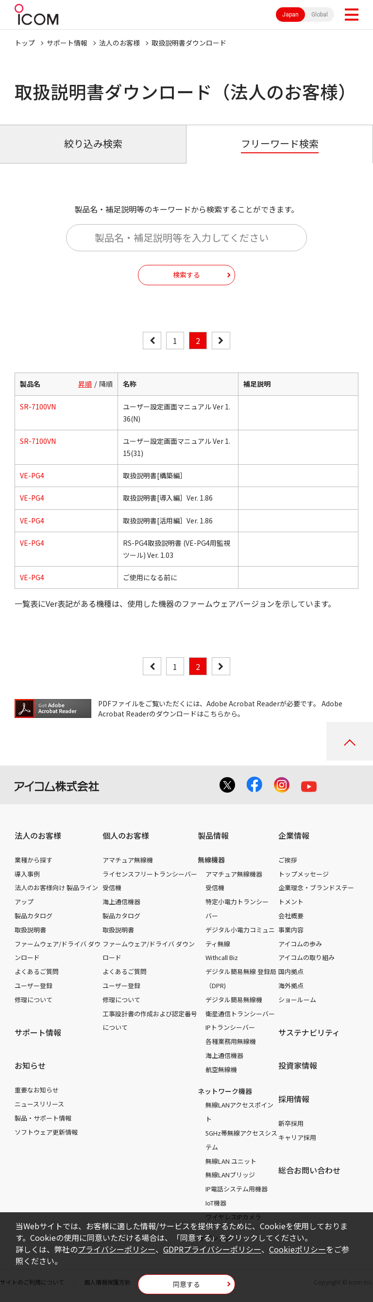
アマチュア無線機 (127, 859)
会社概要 (291, 915)
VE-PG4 (32, 475)
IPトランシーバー (230, 1027)
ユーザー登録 (33, 985)
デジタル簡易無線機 (233, 999)
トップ (25, 43)
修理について (33, 999)
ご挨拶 (287, 859)
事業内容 (291, 929)
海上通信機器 (121, 901)
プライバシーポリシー (116, 1249)
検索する (186, 274)
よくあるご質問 (37, 971)
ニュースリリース (39, 1103)
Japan (290, 14)
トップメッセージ (303, 874)
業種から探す (33, 859)
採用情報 (293, 1099)
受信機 (111, 887)
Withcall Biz (221, 957)
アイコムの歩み (300, 943)
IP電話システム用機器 (236, 1188)
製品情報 (213, 835)
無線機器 (211, 859)
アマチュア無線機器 (233, 874)
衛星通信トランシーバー (240, 1013)
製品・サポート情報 (43, 1118)
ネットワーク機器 (225, 1091)
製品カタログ (33, 915)
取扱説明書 (30, 929)
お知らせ (30, 1065)
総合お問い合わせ (309, 1170)
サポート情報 (67, 43)
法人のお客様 (119, 43)
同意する (186, 1284)
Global (319, 14)
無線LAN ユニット (230, 1161)
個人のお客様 (125, 835)
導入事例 (27, 874)
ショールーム (297, 999)
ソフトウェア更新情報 (46, 1132)
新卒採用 (291, 1123)
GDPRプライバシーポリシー (212, 1249)
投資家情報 (297, 1065)
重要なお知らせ (37, 1089)
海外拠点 (291, 985)
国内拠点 (291, 971)
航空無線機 (221, 1069)
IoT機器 (215, 1202)
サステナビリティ (309, 1032)
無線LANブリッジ (230, 1174)
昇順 (85, 384)
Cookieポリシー (297, 1249)
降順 (106, 384)
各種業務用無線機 (230, 1041)
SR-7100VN (38, 406)
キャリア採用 (297, 1137)
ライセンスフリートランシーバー (149, 874)
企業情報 (293, 835)
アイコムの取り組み (306, 957)
